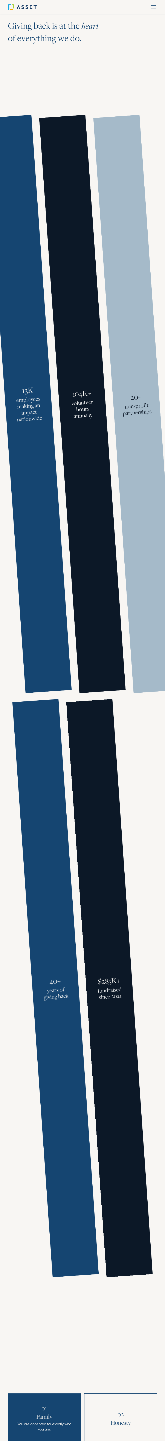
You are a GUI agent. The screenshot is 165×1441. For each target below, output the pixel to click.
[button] (152, 7)
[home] (28, 7)
